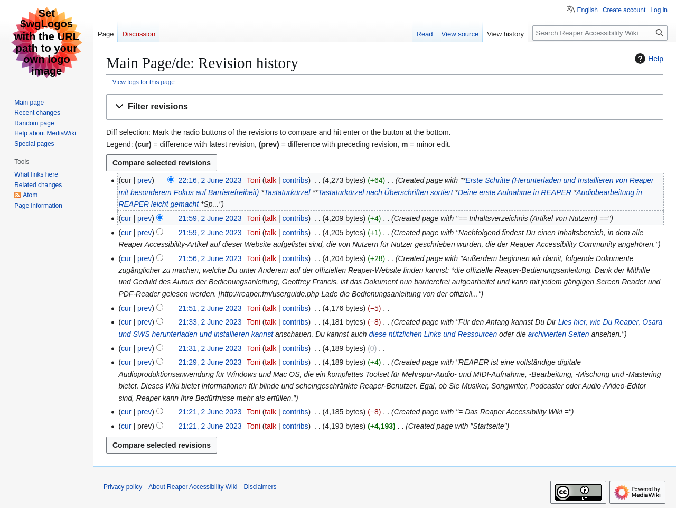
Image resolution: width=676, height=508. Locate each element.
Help (647, 58)
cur (126, 218)
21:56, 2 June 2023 (210, 258)
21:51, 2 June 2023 (210, 308)
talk (270, 180)
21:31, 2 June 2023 (210, 348)
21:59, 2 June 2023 (210, 218)
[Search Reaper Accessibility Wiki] (600, 33)
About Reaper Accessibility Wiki (192, 487)
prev (144, 180)
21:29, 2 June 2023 (210, 362)
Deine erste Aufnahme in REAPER (514, 192)
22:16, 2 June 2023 (210, 180)
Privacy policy (123, 487)
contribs (295, 180)
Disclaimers (259, 487)
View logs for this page (143, 81)
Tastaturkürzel (287, 192)
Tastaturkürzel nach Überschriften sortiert (385, 192)
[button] (384, 107)
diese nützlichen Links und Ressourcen (433, 334)
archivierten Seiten (558, 334)
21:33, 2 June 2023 (210, 322)
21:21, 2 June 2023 (210, 412)
